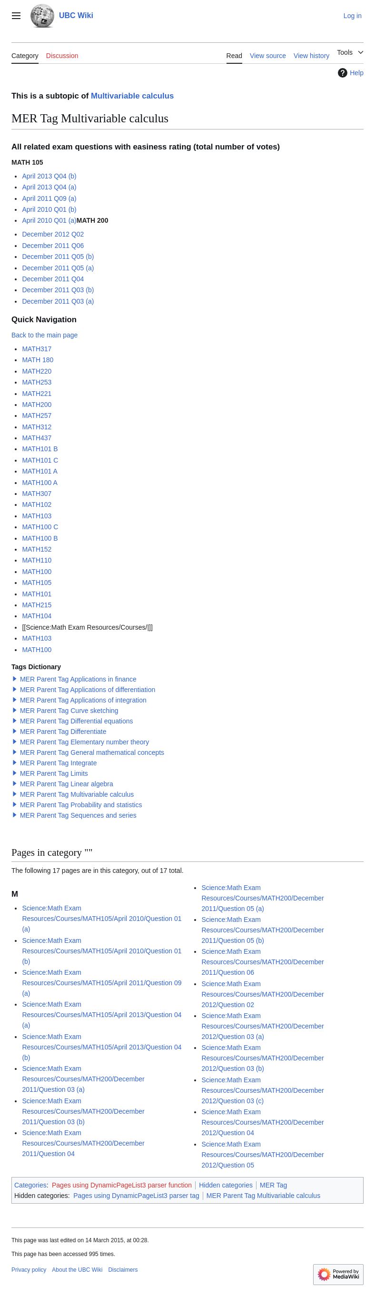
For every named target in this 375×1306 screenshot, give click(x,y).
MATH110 (36, 560)
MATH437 (36, 438)
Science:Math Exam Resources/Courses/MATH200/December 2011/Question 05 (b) (262, 930)
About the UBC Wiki (77, 1269)
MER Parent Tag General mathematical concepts (92, 752)
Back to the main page (44, 335)
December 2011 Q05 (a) (58, 268)
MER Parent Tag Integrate (58, 763)
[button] (14, 678)
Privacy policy (28, 1269)
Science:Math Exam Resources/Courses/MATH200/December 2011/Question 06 (262, 962)
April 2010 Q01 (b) (49, 209)
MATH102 (36, 504)
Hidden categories (226, 1185)
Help (350, 73)
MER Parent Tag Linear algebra (66, 784)
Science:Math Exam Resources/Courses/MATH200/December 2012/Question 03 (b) (262, 1058)
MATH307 (36, 493)
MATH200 (36, 404)
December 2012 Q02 (53, 234)
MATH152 (36, 549)
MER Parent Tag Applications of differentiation (87, 689)
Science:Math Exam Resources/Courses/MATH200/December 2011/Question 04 (83, 1143)
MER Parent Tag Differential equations (76, 721)
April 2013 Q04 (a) (49, 187)
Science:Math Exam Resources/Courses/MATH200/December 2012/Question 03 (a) (262, 1026)
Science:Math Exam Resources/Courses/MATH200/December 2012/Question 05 (262, 1154)
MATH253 (36, 382)
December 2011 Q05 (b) (58, 256)
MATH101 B (40, 449)
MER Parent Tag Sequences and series (78, 815)
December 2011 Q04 (53, 279)
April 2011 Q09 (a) (49, 198)
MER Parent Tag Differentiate (63, 731)
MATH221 (36, 393)
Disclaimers (123, 1269)
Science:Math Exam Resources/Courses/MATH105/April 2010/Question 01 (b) (101, 951)
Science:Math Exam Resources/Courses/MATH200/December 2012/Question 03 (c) (262, 1090)
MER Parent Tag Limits (54, 773)
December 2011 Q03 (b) (58, 290)
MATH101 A (39, 471)
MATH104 (36, 616)
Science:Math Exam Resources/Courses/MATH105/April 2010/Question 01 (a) (101, 918)
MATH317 (36, 349)
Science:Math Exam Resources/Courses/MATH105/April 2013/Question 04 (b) (101, 1047)
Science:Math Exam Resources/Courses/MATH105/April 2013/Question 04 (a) (101, 1014)
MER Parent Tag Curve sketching (69, 710)
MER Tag (273, 1185)
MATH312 (36, 427)
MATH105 (36, 582)
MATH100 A (39, 482)
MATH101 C (40, 460)
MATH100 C (40, 527)
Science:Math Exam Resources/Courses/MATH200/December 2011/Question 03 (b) (83, 1111)
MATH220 (36, 371)
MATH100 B (40, 538)
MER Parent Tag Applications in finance (78, 679)
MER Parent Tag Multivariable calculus (77, 794)
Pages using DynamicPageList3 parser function (122, 1185)
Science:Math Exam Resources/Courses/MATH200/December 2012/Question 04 (262, 1122)
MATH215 (36, 605)
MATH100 (36, 571)
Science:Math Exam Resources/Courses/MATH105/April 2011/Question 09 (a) (101, 983)
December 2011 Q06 (53, 245)
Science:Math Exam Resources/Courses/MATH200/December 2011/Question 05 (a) (262, 898)
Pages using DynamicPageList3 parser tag (136, 1195)
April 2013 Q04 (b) (49, 176)
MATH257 (36, 415)
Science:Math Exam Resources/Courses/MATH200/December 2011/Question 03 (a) (83, 1079)
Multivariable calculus (132, 95)
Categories (30, 1185)
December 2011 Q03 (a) (58, 301)
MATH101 (36, 594)
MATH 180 (37, 360)
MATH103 (36, 516)
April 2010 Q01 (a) (49, 220)
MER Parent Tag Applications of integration (83, 700)
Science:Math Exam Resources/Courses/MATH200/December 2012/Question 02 (262, 994)
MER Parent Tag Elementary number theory (84, 742)
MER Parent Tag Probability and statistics (81, 805)
